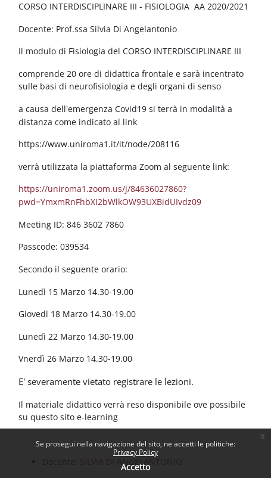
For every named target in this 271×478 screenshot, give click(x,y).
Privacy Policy (135, 452)
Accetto (135, 467)
